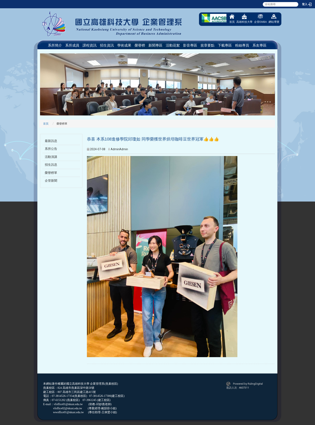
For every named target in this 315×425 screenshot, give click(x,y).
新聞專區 (155, 45)
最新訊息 (51, 141)
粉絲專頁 (242, 45)
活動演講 (51, 157)
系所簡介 (55, 45)
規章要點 (207, 45)
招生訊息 (51, 165)
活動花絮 (173, 45)
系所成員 (72, 45)
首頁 (232, 19)
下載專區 (225, 45)
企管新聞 (51, 180)
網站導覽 (274, 19)
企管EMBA (260, 19)
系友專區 (259, 45)
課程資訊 (90, 45)
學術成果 (124, 45)
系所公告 (51, 149)
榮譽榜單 (51, 173)
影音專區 (190, 45)
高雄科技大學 (244, 19)
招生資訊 (107, 45)
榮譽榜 (140, 45)
